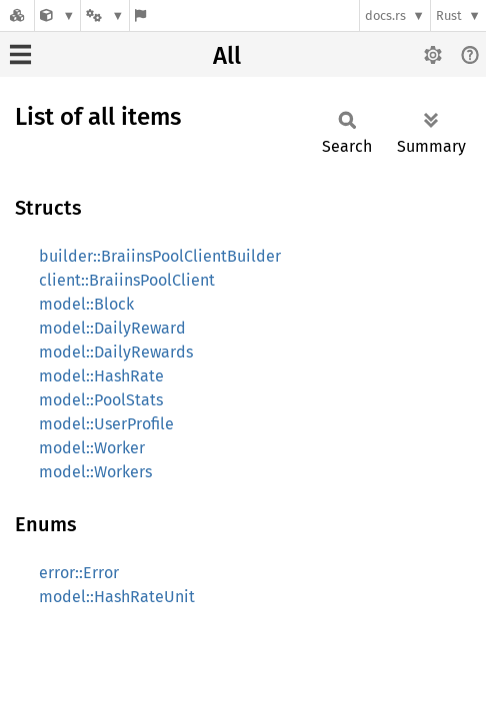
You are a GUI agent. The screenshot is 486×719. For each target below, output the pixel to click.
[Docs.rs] (17, 15)
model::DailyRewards (116, 352)
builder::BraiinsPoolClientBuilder (160, 256)
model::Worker (92, 447)
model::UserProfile (106, 423)
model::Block (86, 304)
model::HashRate (101, 375)
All (227, 56)
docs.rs (385, 15)
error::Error (79, 572)
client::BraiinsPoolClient (127, 280)
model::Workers (95, 471)
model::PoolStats (101, 399)
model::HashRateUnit (117, 596)
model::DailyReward (112, 328)
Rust (449, 15)
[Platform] (105, 15)
